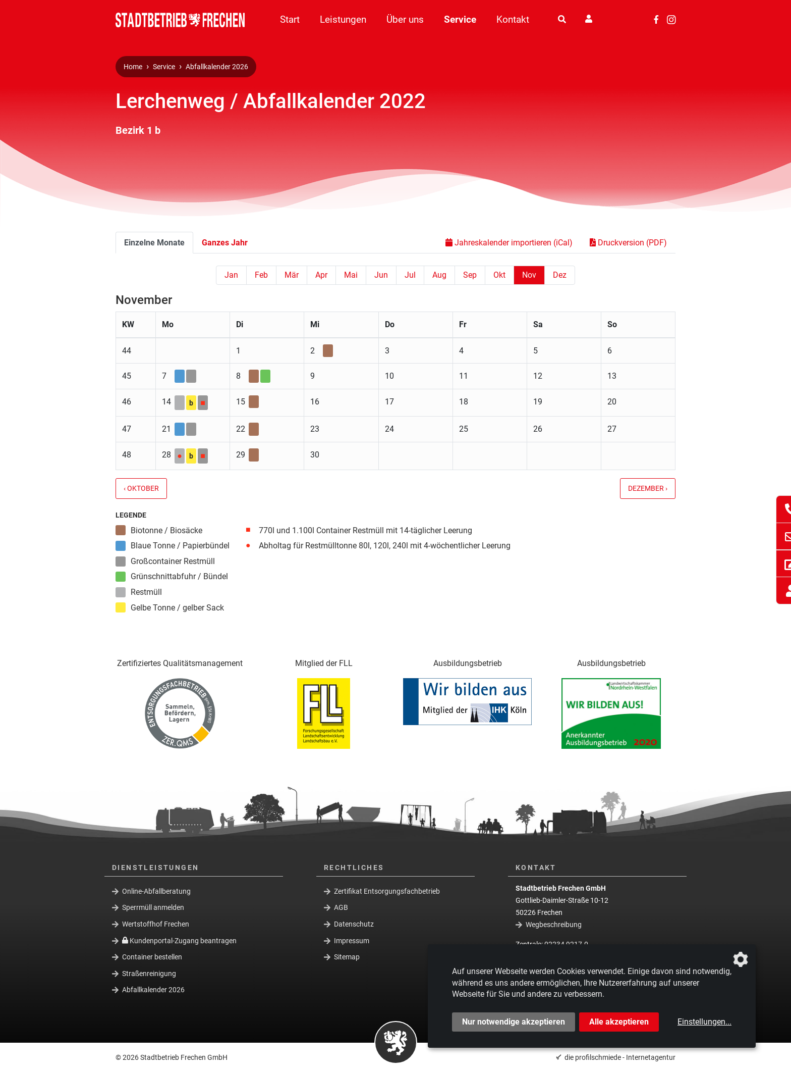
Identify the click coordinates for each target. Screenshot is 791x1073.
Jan (231, 275)
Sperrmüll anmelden (153, 907)
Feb (261, 275)
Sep (470, 275)
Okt (499, 275)
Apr (321, 275)
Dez (560, 275)
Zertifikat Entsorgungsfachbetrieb (387, 891)
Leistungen (343, 19)
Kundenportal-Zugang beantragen (179, 940)
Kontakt (512, 19)
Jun (381, 275)
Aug (439, 275)
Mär (292, 275)
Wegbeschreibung (554, 925)
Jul (410, 275)
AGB (341, 907)
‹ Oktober (141, 488)
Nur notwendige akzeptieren (513, 1022)
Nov (529, 275)
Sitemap (347, 957)
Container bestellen (152, 957)
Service (460, 19)
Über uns (405, 19)
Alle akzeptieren (619, 1022)
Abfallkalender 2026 (217, 67)
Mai (351, 275)
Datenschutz (354, 924)
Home (133, 67)
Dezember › (647, 488)
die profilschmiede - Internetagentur (619, 1057)
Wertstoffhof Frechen (155, 924)
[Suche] (562, 19)
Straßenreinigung (149, 973)
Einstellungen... (704, 1022)
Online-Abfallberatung (156, 891)
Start (290, 19)
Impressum (351, 940)
